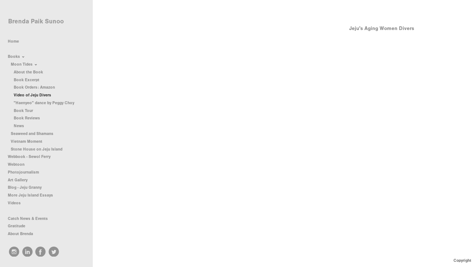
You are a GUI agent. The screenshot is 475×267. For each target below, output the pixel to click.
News (19, 125)
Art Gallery (17, 180)
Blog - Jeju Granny (25, 187)
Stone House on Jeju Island (39, 149)
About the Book (28, 72)
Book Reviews (29, 118)
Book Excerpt (26, 80)
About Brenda (20, 233)
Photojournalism (26, 172)
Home (13, 41)
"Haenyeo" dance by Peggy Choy (44, 102)
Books (17, 57)
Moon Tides (24, 64)
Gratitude (16, 226)
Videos (14, 203)
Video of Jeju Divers (32, 95)
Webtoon (16, 164)
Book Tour (26, 110)
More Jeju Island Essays (30, 195)
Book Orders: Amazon (34, 87)
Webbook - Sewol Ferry (29, 156)
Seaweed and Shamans (35, 133)
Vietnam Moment (29, 141)
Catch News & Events (28, 218)
